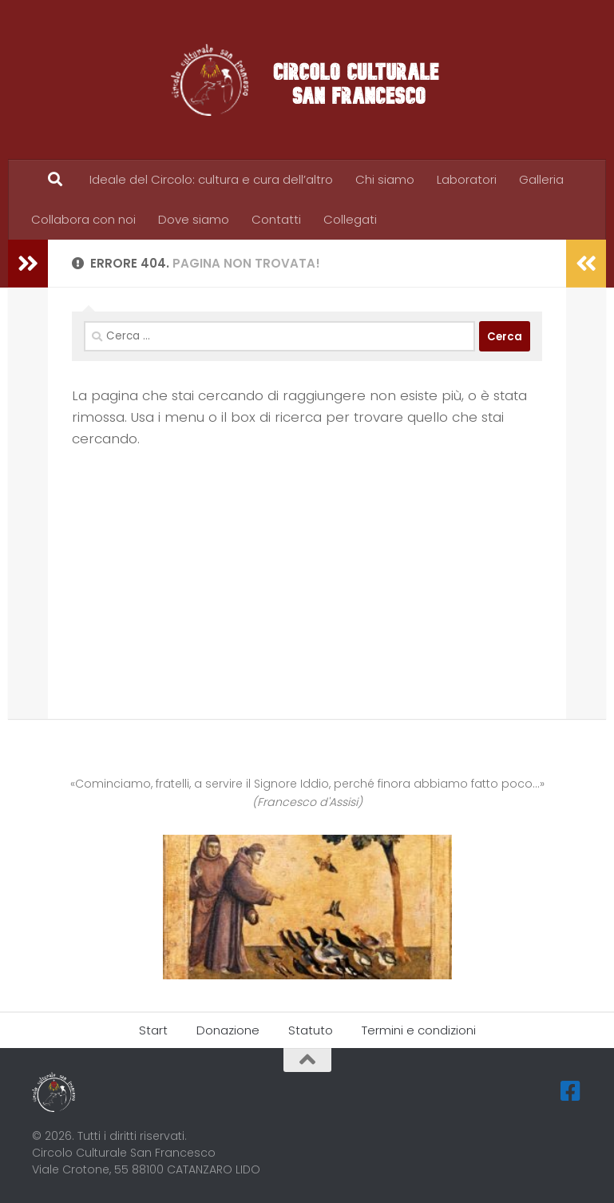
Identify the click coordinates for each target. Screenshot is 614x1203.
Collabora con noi (83, 219)
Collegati (350, 219)
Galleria (541, 179)
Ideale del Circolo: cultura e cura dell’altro (211, 179)
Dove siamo (193, 219)
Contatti (276, 219)
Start (153, 1030)
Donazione (227, 1030)
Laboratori (467, 179)
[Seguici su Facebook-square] (571, 1091)
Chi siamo (384, 179)
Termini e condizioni (419, 1030)
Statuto (310, 1030)
